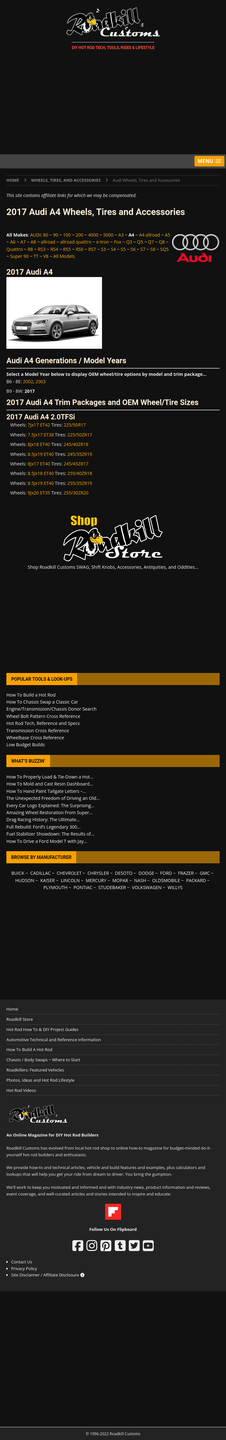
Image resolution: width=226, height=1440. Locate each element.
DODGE (146, 873)
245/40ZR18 (75, 444)
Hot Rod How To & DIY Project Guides (42, 1029)
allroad (48, 242)
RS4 (54, 249)
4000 (93, 235)
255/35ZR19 (79, 483)
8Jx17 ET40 (39, 464)
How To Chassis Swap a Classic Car (42, 702)
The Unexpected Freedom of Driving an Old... (53, 798)
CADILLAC (40, 873)
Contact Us (21, 1262)
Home (12, 1009)
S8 (153, 249)
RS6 (79, 249)
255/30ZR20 (75, 493)
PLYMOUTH (55, 887)
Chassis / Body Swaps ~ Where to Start (43, 1060)
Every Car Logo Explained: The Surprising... (50, 805)
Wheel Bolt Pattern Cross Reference (43, 716)
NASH (140, 880)
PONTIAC (82, 887)
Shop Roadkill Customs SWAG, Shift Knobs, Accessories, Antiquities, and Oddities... (113, 567)
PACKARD (196, 880)
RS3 (42, 249)
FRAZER (185, 873)
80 (45, 235)
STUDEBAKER (112, 887)
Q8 (162, 242)
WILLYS (175, 887)
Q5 (140, 242)
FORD (166, 873)
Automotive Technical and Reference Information (53, 1039)
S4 (113, 249)
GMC (205, 873)
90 (55, 235)
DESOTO (123, 873)
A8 (33, 242)
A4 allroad (149, 235)
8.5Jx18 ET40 (41, 473)
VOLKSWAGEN (147, 887)
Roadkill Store (19, 1019)
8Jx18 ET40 (39, 444)
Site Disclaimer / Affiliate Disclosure (47, 1275)
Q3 (129, 242)
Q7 (151, 242)
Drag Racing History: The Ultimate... (43, 819)
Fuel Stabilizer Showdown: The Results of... (50, 834)
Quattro (14, 249)
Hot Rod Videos (21, 1090)
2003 (40, 381)
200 (79, 235)
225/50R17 (74, 425)
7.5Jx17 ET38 (41, 435)
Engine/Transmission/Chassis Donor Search (51, 709)
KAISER (47, 880)
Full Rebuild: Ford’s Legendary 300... (43, 827)
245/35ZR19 (79, 454)
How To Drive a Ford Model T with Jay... (46, 841)
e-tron (102, 242)
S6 (133, 249)
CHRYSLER (98, 873)
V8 (45, 256)
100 (67, 235)
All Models (64, 256)
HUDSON (24, 880)
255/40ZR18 (79, 473)
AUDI (35, 235)
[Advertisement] (113, 103)
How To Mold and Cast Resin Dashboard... (49, 784)
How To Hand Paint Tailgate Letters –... (46, 791)
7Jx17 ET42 (39, 425)
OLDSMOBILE (166, 880)
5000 (108, 235)
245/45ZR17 (75, 464)
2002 (28, 381)
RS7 (92, 249)
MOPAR (120, 880)
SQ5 (164, 249)
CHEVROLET (69, 873)
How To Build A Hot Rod (29, 1049)
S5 (123, 249)
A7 (23, 242)
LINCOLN (70, 880)
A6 (13, 242)
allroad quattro (75, 242)
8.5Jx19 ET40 (41, 454)
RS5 (67, 249)
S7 (143, 249)
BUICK (18, 873)
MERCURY (96, 880)
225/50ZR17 (79, 435)
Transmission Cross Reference (37, 730)
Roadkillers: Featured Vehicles (35, 1070)
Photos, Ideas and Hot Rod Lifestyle (40, 1080)
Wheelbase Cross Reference (35, 738)
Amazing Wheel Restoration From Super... (49, 812)
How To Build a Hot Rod (30, 695)
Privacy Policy (24, 1268)
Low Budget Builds (25, 745)
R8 (30, 249)
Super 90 (19, 256)
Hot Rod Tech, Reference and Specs (43, 723)
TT (35, 256)
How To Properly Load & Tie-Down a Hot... (49, 777)
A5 (167, 235)
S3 (103, 249)
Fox (117, 242)
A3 (121, 235)
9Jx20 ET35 (39, 493)
